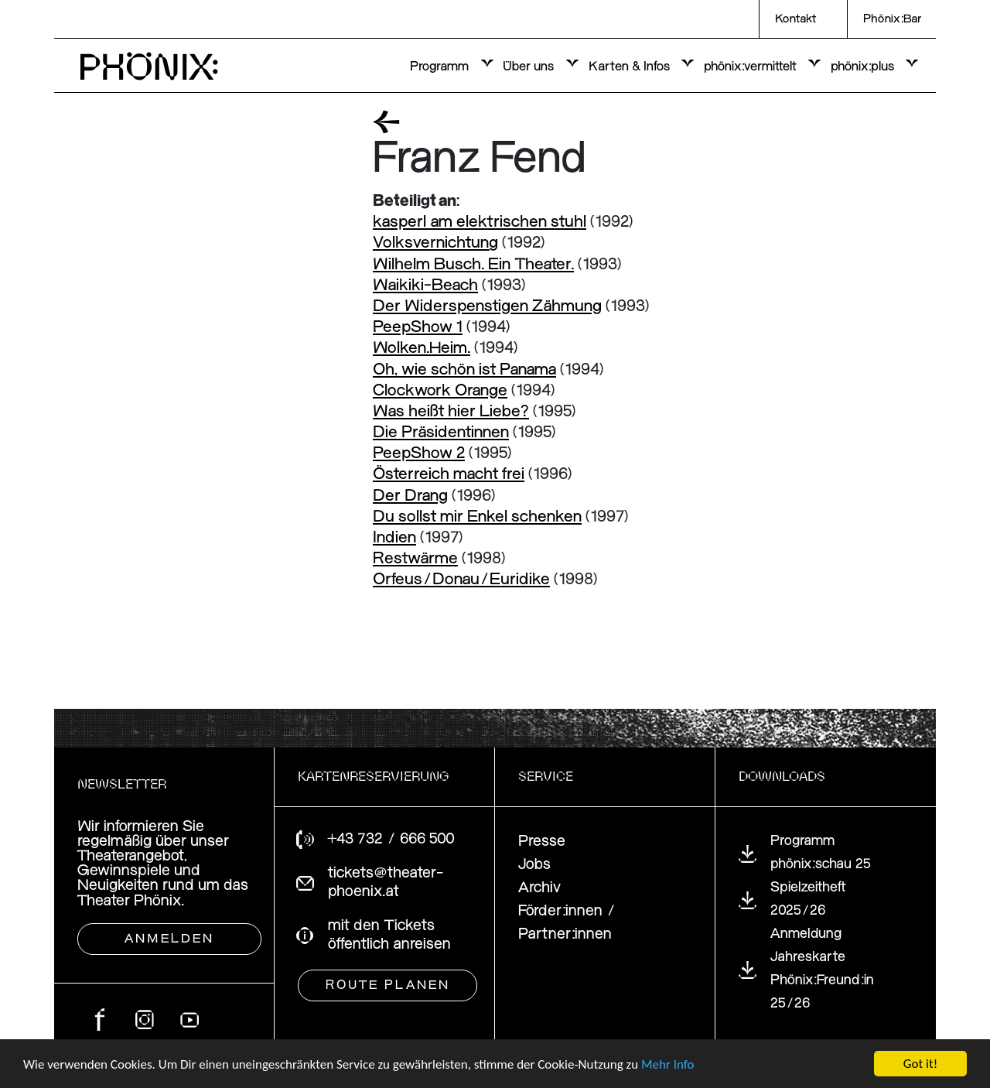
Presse (541, 841)
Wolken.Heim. (421, 349)
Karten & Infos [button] (631, 67)
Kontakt (795, 19)
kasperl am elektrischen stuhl (479, 222)
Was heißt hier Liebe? (451, 412)
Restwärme (415, 559)
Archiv (539, 888)
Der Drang (410, 496)
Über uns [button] (530, 67)
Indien (394, 538)
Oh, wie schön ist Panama (464, 370)
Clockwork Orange (440, 391)
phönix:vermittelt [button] (752, 67)
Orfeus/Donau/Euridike (461, 580)
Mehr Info (668, 1064)
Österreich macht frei (448, 475)
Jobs (534, 865)
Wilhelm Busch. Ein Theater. (473, 265)
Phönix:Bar (892, 19)
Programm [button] (441, 67)
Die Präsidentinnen (441, 433)
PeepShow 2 (419, 454)
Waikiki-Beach (425, 286)
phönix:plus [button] (864, 67)
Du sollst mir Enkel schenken (477, 517)
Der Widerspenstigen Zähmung (487, 307)
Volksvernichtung (435, 243)
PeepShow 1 (418, 328)
